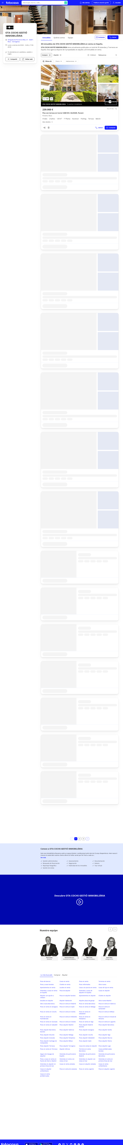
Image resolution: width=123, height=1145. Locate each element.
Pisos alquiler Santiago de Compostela (48, 1042)
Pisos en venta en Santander (104, 1008)
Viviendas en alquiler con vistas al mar (87, 1060)
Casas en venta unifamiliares (103, 1065)
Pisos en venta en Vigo (86, 1022)
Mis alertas (85, 3)
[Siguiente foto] (115, 929)
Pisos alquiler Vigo (104, 1035)
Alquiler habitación (66, 1000)
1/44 (45, 99)
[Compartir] (44, 128)
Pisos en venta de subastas (68, 1069)
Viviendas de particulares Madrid (87, 1055)
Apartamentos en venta (47, 987)
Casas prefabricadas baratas (105, 1050)
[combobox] (45, 3)
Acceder (117, 3)
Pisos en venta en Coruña (48, 1012)
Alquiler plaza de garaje (86, 1000)
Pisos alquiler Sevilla (105, 1030)
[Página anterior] (72, 838)
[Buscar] (65, 2)
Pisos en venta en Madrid (68, 1004)
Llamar (99, 128)
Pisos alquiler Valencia (67, 1030)
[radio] (46, 55)
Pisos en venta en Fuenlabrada (45, 1018)
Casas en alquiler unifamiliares (45, 1070)
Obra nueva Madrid (105, 1000)
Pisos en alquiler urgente (107, 1069)
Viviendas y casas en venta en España (48, 991)
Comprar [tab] (57, 975)
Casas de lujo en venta (106, 987)
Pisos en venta (83, 981)
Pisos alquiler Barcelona (106, 1025)
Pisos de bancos (45, 981)
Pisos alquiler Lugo (105, 1046)
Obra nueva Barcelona (47, 1004)
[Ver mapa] (51, 98)
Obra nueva (102, 984)
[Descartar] (49, 128)
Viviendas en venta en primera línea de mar (106, 1060)
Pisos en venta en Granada (48, 1022)
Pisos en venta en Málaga (87, 1007)
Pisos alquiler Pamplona (67, 1038)
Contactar (110, 128)
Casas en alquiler (104, 990)
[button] (79, 900)
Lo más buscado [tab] (46, 975)
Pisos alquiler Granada (47, 1038)
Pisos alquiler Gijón (85, 1041)
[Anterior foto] (110, 929)
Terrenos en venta (104, 981)
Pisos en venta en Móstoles (68, 1017)
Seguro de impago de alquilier (47, 1055)
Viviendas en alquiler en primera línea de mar (48, 1065)
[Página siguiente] (87, 838)
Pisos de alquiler (65, 990)
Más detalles (47, 122)
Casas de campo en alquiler (88, 1046)
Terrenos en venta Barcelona (85, 1050)
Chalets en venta (65, 984)
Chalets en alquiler (105, 995)
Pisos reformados (84, 984)
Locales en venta (65, 987)
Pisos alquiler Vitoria (105, 1041)
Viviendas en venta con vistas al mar (67, 1060)
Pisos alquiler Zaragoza (86, 1030)
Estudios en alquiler (46, 1000)
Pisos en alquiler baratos (68, 995)
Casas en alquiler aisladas (87, 1064)
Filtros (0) (47, 61)
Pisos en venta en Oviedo (68, 1022)
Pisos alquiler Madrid (66, 1025)
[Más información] (88, 55)
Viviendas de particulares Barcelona (107, 1055)
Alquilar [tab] (65, 975)
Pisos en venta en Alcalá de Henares (107, 1018)
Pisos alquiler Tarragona (67, 1046)
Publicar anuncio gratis (101, 3)
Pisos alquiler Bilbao (66, 1041)
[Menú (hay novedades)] (3, 3)
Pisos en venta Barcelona (87, 1004)
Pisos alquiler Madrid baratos (86, 1026)
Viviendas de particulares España (68, 1055)
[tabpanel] (78, 1028)
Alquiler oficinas (65, 1049)
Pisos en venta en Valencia (107, 1004)
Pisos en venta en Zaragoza (49, 1007)
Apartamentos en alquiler (87, 995)
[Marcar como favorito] (115, 68)
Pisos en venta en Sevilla (67, 1012)
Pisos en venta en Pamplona (84, 1018)
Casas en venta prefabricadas (45, 1075)
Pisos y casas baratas (47, 984)
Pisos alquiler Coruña (86, 1035)
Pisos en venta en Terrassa (48, 1049)
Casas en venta (64, 981)
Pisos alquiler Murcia (105, 1038)
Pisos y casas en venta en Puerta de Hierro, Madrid (48, 1060)
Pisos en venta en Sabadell (48, 1025)
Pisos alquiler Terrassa (47, 1046)
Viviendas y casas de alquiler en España (85, 991)
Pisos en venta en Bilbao (106, 1012)
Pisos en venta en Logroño (107, 1022)
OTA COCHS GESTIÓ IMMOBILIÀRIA (54, 104)
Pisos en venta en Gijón (67, 1007)
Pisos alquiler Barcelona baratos (48, 1031)
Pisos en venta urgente (86, 1069)
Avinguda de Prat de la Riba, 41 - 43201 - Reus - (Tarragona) (21, 41)
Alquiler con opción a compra (47, 996)
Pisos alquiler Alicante (47, 1035)
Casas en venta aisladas (67, 1064)
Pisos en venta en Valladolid (84, 1013)
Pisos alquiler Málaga (66, 1035)
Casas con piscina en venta (87, 987)
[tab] (46, 38)
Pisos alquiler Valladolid (86, 1038)
